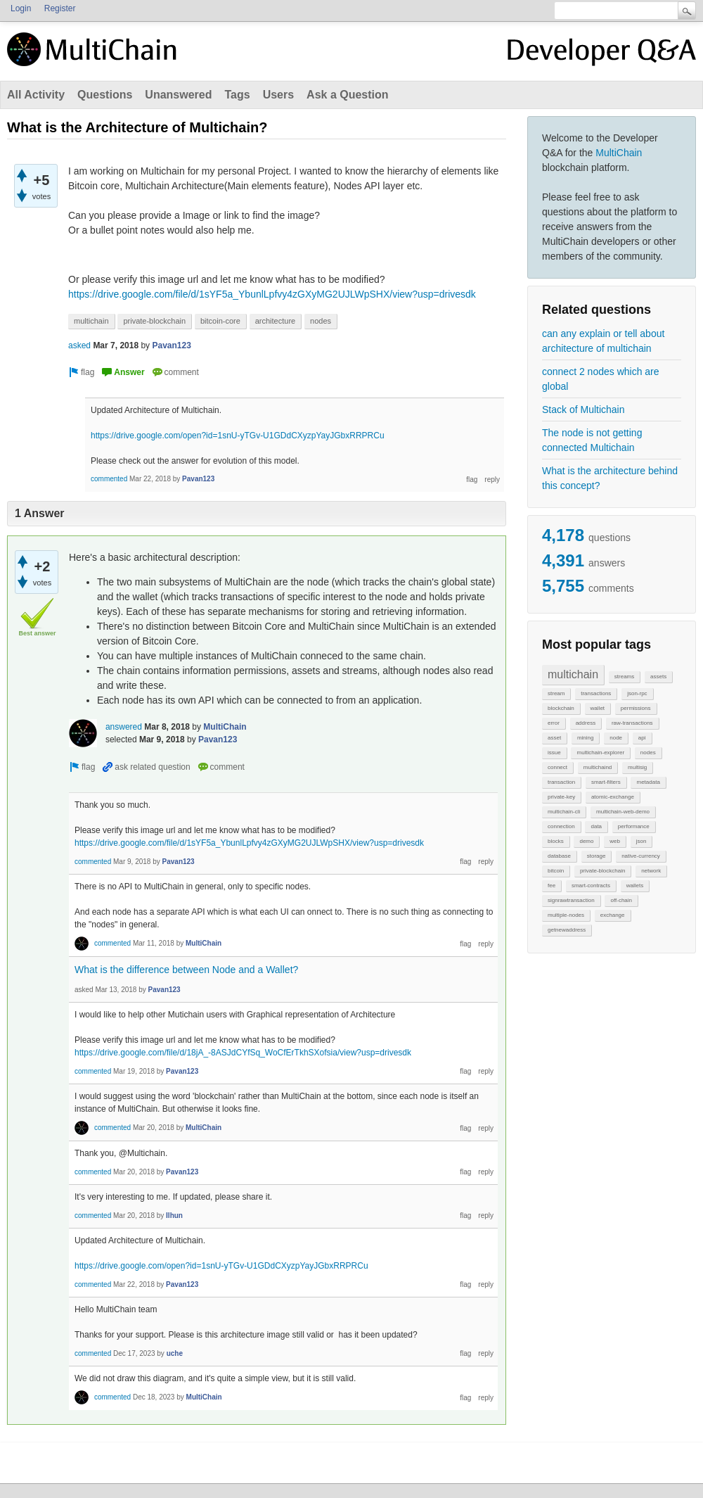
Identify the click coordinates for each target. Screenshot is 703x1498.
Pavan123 (171, 345)
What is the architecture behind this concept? (610, 478)
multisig (637, 767)
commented (109, 479)
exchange (612, 915)
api (642, 738)
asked (79, 345)
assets (658, 676)
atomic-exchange (612, 797)
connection (561, 826)
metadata (647, 782)
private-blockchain (602, 871)
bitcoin (556, 871)
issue (554, 752)
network (651, 871)
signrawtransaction (571, 900)
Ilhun (174, 1215)
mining (585, 738)
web (615, 841)
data (596, 826)
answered (123, 727)
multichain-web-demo (623, 811)
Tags (237, 95)
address (585, 723)
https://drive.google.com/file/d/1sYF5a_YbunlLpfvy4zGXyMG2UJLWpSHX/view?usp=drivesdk (272, 294)
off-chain (621, 900)
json (641, 841)
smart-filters (606, 782)
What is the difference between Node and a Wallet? (186, 969)
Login (21, 8)
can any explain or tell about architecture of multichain (603, 341)
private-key (561, 797)
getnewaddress (567, 930)
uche (175, 1353)
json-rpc (637, 693)
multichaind (597, 767)
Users (278, 95)
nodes (648, 752)
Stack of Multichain (583, 409)
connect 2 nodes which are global (600, 379)
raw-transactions (632, 723)
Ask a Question (347, 95)
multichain (573, 674)
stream (556, 693)
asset (554, 738)
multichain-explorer (600, 752)
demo (586, 841)
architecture (275, 321)
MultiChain (618, 152)
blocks (556, 841)
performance (634, 826)
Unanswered (178, 95)
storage (596, 856)
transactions (596, 693)
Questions (104, 95)
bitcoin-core (220, 321)
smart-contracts (591, 885)
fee (551, 885)
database (559, 856)
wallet (598, 708)
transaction (561, 782)
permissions (636, 708)
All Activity (36, 95)
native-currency (640, 856)
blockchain (561, 708)
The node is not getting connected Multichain (592, 440)
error (554, 723)
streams (624, 676)
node (616, 738)
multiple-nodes (566, 915)
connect (557, 767)
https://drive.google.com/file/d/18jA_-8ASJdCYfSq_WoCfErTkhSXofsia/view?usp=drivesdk (243, 1053)
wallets (634, 885)
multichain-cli (564, 811)
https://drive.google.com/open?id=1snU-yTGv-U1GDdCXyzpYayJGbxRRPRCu (238, 435)
